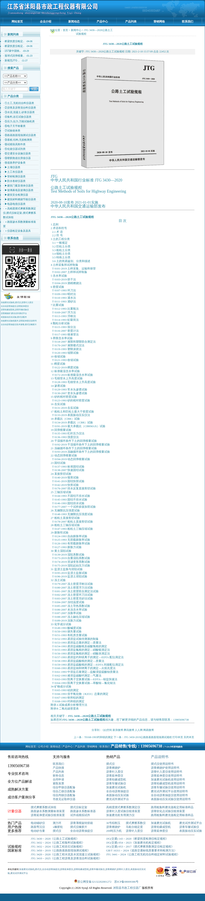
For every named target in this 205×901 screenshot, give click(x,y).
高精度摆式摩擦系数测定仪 (123, 807)
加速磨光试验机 (116, 787)
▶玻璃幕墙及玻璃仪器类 (19, 190)
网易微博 (148, 730)
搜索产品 (13, 68)
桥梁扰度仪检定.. (14, 41)
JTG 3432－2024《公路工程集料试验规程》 (58, 842)
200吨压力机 (114, 830)
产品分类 (13, 96)
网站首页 (17, 21)
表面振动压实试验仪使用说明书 (171, 799)
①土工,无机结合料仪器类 (19, 103)
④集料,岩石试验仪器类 (18, 116)
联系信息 (13, 238)
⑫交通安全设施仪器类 (18, 153)
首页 (65, 30)
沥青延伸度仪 (23, 306)
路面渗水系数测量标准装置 (48, 811)
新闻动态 (74, 21)
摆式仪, (18, 302)
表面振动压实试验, (9, 317)
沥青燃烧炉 (113, 767)
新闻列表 (13, 34)
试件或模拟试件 (80, 815)
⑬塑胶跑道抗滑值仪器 (18, 158)
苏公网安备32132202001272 (94, 881)
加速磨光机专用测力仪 (120, 815)
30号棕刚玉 (113, 823)
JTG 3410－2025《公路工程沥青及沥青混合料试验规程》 (66, 858)
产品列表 (131, 21)
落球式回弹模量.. (14, 55)
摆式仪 (110, 763)
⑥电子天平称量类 (15, 126)
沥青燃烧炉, (6, 313)
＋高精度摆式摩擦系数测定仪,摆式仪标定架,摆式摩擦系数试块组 (19, 213)
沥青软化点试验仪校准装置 (168, 811)
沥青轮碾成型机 (116, 779)
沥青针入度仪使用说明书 (166, 771)
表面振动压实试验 (117, 795)
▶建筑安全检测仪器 (16, 194)
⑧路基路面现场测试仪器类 (20, 135)
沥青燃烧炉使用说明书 (165, 767)
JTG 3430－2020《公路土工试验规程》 (55, 838)
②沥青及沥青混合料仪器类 (20, 107)
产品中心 (102, 21)
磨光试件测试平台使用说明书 (169, 791)
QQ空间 (107, 730)
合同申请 (58, 779)
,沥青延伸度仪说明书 (28, 321)
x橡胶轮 (58, 827)
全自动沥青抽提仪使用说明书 (169, 795)
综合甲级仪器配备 (64, 787)
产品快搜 (58, 767)
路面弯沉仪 (38, 827)
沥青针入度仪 (27, 302)
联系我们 (187, 21)
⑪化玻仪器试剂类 (15, 148)
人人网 (139, 730)
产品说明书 (159, 757)
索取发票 (58, 783)
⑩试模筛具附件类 (15, 144)
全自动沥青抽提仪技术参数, (13, 324)
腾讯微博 (129, 730)
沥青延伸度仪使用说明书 (166, 775)
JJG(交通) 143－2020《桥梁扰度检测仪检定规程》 (137, 838)
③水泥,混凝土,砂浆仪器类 (20, 112)
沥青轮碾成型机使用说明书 (168, 783)
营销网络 (159, 21)
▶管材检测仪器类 (15, 176)
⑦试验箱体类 (12, 130)
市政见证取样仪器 (64, 799)
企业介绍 (45, 21)
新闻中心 (76, 30)
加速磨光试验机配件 (10, 321)
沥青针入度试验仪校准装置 (123, 811)
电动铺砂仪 (38, 823)
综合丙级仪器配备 (64, 795)
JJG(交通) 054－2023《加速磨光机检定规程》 (134, 842)
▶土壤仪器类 (12, 167)
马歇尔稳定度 (134, 827)
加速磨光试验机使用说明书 (168, 779)
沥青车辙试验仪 (22, 310)
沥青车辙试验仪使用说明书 (168, 787)
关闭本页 (189, 737)
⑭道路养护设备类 (15, 162)
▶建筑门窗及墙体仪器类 (19, 185)
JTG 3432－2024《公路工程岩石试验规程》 (58, 846)
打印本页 (178, 737)
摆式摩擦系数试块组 (43, 807)
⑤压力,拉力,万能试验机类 (20, 121)
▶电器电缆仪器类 (15, 203)
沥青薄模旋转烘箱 (81, 823)
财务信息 (58, 775)
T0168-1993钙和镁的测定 (98, 737)
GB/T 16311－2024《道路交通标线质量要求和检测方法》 (141, 850)
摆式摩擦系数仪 (136, 823)
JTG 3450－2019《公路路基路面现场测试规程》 (60, 850)
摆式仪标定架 (78, 807)
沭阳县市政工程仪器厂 (127, 887)
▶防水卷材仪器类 (15, 181)
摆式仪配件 (22, 317)
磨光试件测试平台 (19, 313)
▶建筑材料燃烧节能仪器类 (20, 199)
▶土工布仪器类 (14, 171)
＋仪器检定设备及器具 (18, 230)
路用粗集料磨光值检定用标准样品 (172, 807)
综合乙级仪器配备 (64, 791)
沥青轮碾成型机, (8, 310)
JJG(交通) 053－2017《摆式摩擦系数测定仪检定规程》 (140, 846)
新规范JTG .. (12, 60)
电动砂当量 (38, 830)
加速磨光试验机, (8, 302)
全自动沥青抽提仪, (9, 306)
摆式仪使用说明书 (162, 763)
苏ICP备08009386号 (126, 881)
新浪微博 (118, 730)
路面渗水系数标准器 (83, 811)
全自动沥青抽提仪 (117, 791)
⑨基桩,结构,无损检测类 (18, 139)
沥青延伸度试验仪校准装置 (48, 815)
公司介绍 (43, 746)
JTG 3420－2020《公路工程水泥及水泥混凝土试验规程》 (66, 854)
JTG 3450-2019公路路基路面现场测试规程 (148, 737)
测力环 (57, 823)
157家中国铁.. (13, 50)
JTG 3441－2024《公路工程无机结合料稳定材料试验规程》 (143, 854)
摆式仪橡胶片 (31, 324)
